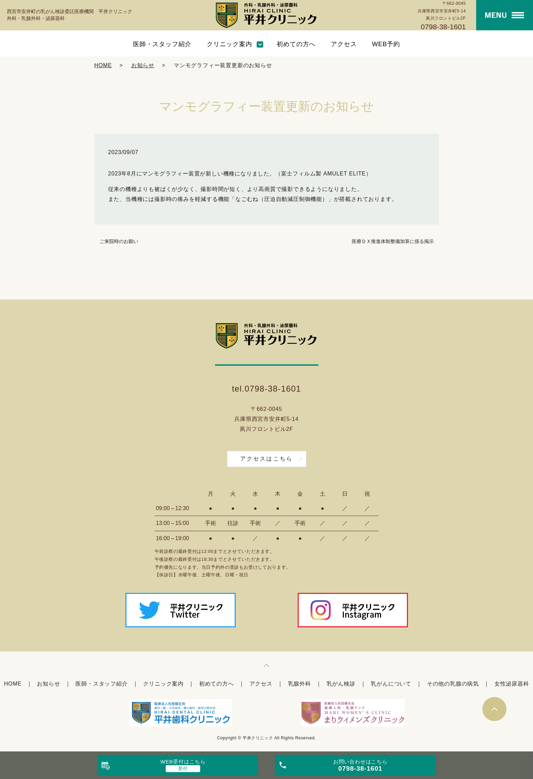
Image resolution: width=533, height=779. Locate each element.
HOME (103, 65)
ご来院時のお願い (119, 241)
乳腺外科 (299, 684)
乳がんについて (391, 684)
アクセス (344, 44)
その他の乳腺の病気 (453, 684)
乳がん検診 (341, 684)
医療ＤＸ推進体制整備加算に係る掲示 (393, 241)
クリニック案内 (229, 44)
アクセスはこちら (266, 459)
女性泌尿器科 (511, 684)
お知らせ (142, 65)
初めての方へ (296, 44)
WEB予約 (386, 44)
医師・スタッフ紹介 (162, 44)
